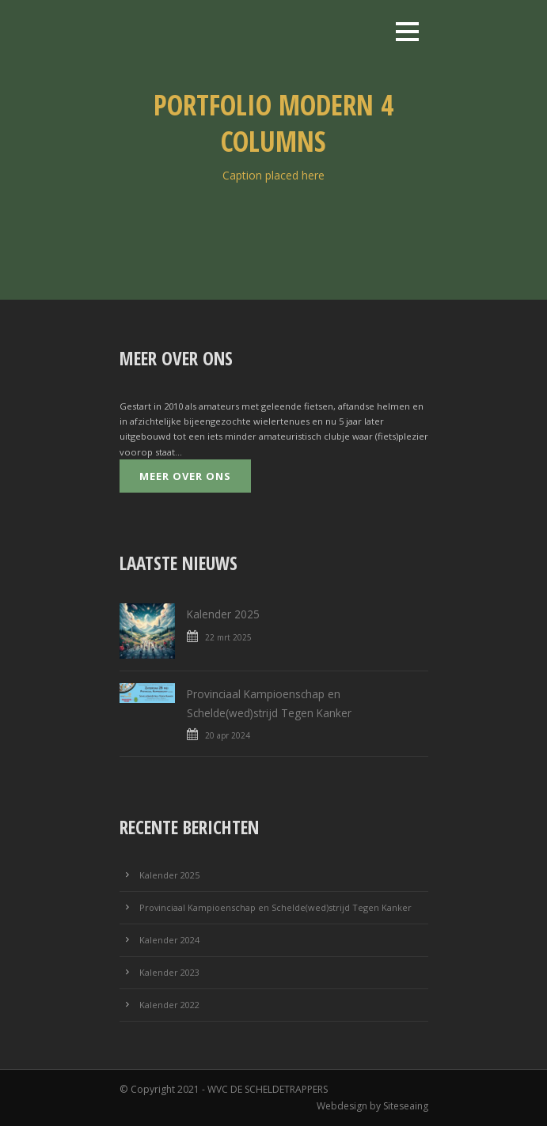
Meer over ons (185, 476)
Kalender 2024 (169, 940)
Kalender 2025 (223, 614)
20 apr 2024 (227, 735)
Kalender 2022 (169, 1005)
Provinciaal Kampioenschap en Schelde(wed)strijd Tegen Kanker (275, 907)
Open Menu (407, 31)
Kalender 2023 (169, 972)
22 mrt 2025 (228, 637)
